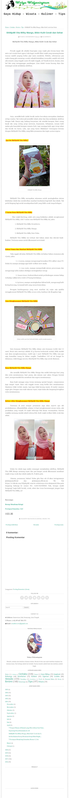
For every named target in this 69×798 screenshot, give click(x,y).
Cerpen (36, 674)
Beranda (36, 525)
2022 (6, 699)
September (10, 713)
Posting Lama (59, 525)
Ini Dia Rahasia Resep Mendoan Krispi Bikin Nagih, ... (25, 736)
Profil (40, 679)
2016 (6, 762)
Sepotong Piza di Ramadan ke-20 (19, 731)
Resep (59, 679)
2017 (6, 759)
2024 (6, 693)
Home (7, 27)
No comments (46, 36)
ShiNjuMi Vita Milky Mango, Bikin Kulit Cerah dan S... (25, 734)
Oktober (9, 710)
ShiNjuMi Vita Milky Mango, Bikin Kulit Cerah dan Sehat (34, 32)
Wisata (41, 682)
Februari (9, 746)
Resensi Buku (49, 679)
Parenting (23, 679)
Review (18, 27)
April (8, 725)
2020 (6, 750)
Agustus (9, 716)
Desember (10, 704)
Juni (8, 722)
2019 (6, 753)
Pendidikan (33, 679)
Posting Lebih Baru (12, 525)
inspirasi (57, 674)
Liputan (46, 676)
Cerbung (14, 674)
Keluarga (8, 676)
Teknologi (22, 682)
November (10, 707)
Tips (22, 27)
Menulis (9, 678)
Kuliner (34, 676)
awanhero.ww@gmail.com (19, 623)
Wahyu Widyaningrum (28, 36)
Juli (8, 719)
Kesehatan (22, 676)
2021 (6, 701)
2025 (6, 689)
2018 (6, 756)
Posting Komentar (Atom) (21, 589)
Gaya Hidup (45, 674)
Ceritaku (12, 27)
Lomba (57, 676)
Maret (9, 743)
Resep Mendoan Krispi (14, 504)
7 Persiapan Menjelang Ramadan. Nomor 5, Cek (24, 739)
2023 (6, 695)
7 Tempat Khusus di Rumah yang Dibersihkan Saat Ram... (26, 728)
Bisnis (7, 674)
